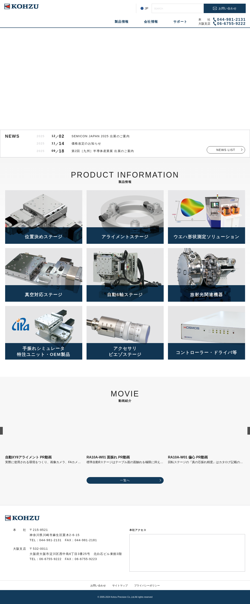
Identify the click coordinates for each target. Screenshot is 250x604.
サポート (180, 21)
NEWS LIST (225, 150)
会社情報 (151, 21)
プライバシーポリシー (147, 585)
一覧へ (125, 480)
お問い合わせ (98, 585)
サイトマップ (120, 585)
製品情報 (122, 21)
